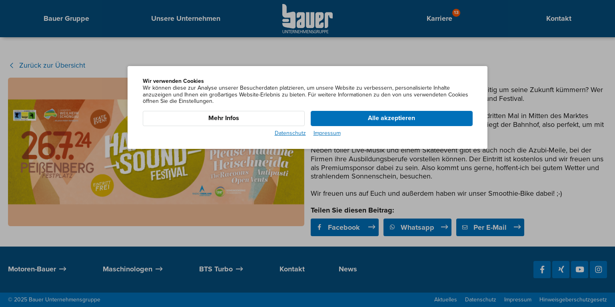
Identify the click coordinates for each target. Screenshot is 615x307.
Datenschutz (290, 133)
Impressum (327, 133)
